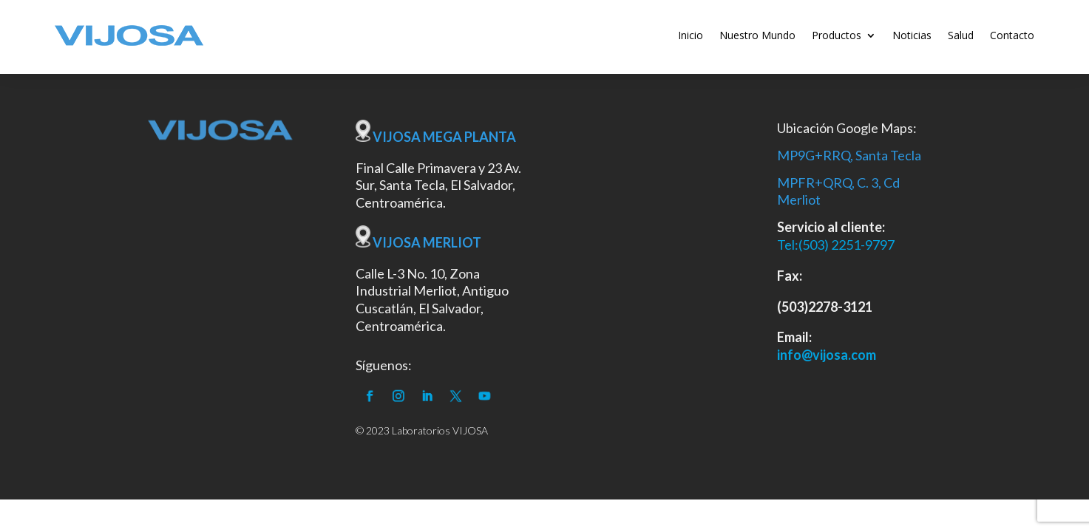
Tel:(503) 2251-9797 (836, 244)
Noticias (912, 35)
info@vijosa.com (826, 355)
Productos (836, 35)
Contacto (1012, 35)
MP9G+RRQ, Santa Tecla (849, 155)
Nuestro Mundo (757, 35)
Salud (961, 35)
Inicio (690, 35)
